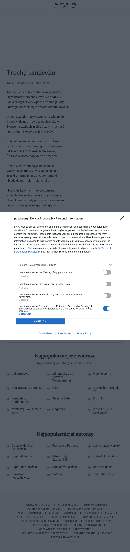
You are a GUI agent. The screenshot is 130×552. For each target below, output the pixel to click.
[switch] (107, 272)
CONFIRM (40, 321)
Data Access (64, 333)
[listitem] (65, 265)
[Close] (123, 219)
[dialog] (65, 276)
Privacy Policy (84, 333)
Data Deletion (46, 333)
